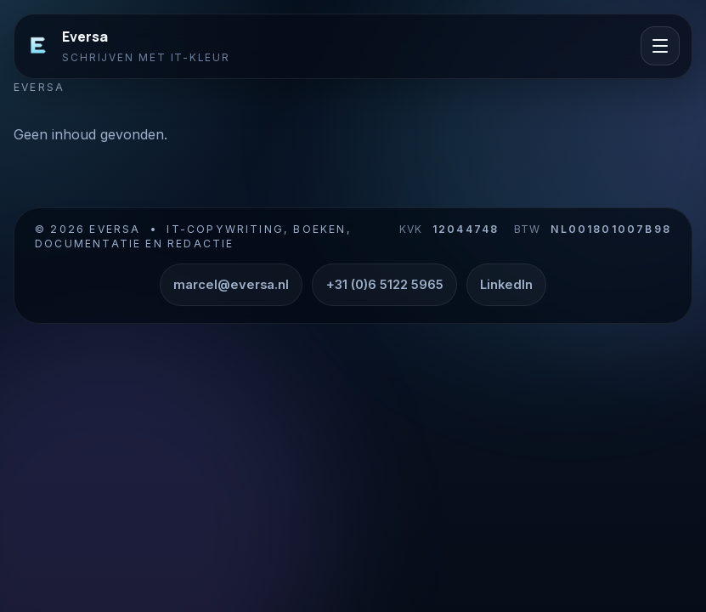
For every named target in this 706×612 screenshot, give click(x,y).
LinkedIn (506, 284)
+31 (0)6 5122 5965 (384, 284)
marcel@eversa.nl (231, 284)
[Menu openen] (660, 45)
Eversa (85, 36)
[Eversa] (38, 46)
